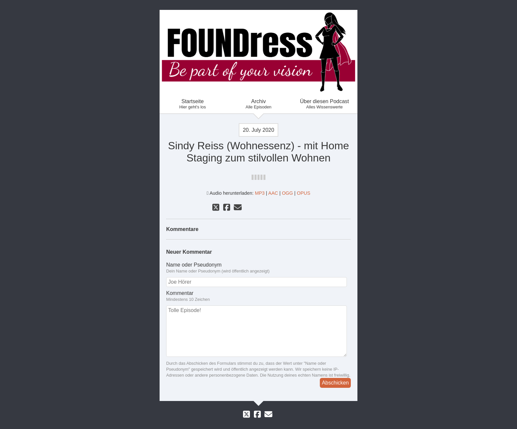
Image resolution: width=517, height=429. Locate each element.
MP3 (260, 193)
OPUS (303, 193)
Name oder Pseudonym (258, 268)
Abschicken (335, 383)
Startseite (193, 104)
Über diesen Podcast (324, 104)
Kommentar (258, 296)
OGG (287, 193)
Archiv (258, 104)
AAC (273, 193)
